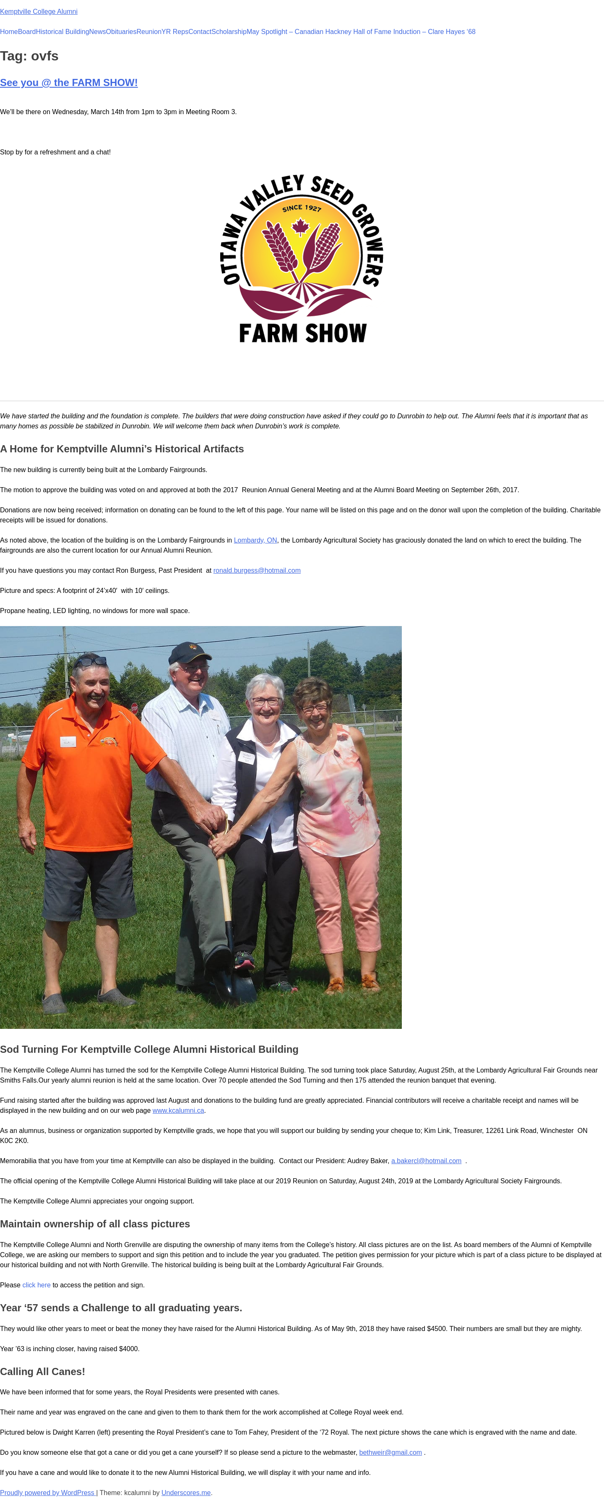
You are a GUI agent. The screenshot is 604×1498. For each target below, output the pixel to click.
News (97, 31)
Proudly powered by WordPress (48, 1492)
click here (36, 1285)
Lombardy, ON (255, 540)
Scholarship (229, 31)
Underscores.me (186, 1492)
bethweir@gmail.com (390, 1452)
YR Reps (174, 31)
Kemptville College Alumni (39, 11)
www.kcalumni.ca (178, 1110)
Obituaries (121, 31)
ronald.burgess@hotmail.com (257, 570)
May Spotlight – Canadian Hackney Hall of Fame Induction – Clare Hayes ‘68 (361, 31)
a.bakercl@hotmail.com (426, 1160)
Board (27, 31)
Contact (199, 31)
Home (9, 31)
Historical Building (62, 31)
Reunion (149, 31)
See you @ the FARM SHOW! (69, 82)
